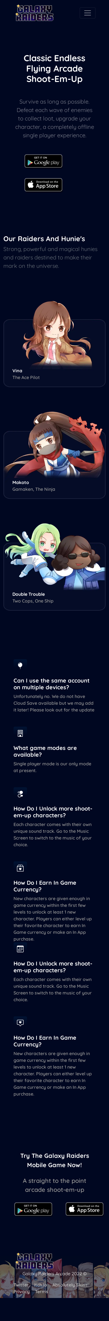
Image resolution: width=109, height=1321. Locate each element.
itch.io (40, 1285)
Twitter (21, 1285)
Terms (41, 1291)
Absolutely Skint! (70, 1285)
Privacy (22, 1291)
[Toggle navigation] (87, 13)
